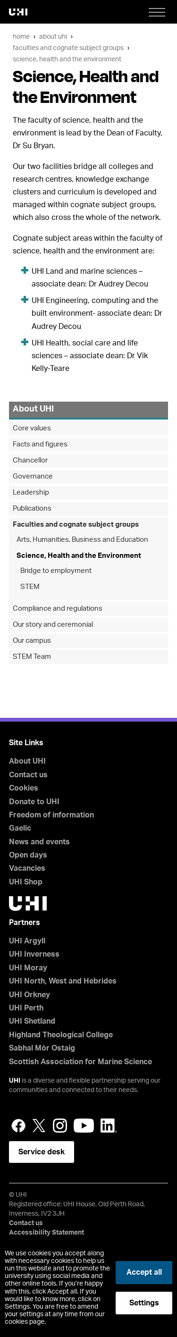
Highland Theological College (61, 1035)
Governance (33, 476)
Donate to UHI (34, 802)
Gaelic (20, 828)
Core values (32, 428)
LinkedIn (109, 1125)
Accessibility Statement (46, 1232)
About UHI (53, 36)
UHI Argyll (27, 941)
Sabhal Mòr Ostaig (42, 1048)
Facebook (18, 1125)
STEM (30, 586)
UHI (14, 1080)
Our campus (32, 640)
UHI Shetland (32, 1021)
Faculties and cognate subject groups (68, 47)
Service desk (41, 1152)
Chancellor (30, 460)
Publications (32, 508)
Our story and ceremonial (53, 624)
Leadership (31, 492)
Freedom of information (51, 815)
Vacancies (27, 868)
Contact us (28, 775)
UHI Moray (28, 968)
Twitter (39, 1125)
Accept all (144, 1272)
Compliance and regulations (57, 608)
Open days (28, 855)
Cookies (23, 788)
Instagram (60, 1125)
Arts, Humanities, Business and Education (82, 539)
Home (21, 36)
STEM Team (32, 656)
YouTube (84, 1125)
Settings (144, 1303)
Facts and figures (40, 444)
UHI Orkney (29, 995)
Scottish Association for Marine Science (80, 1062)
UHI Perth (26, 1008)
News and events (39, 842)
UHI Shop (25, 882)
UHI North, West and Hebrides (63, 981)
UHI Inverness (34, 954)
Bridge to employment (56, 570)
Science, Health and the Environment (67, 59)
